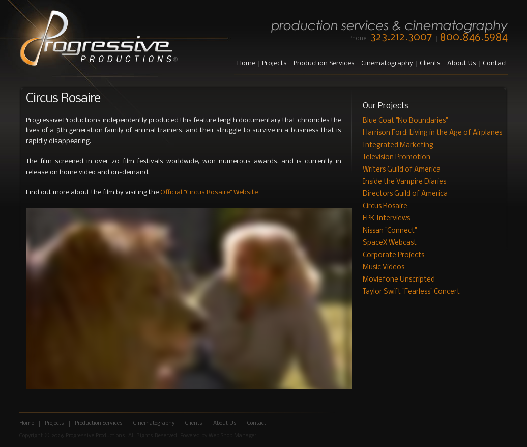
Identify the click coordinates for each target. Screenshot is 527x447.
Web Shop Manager (232, 436)
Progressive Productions (98, 39)
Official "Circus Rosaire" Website (209, 192)
